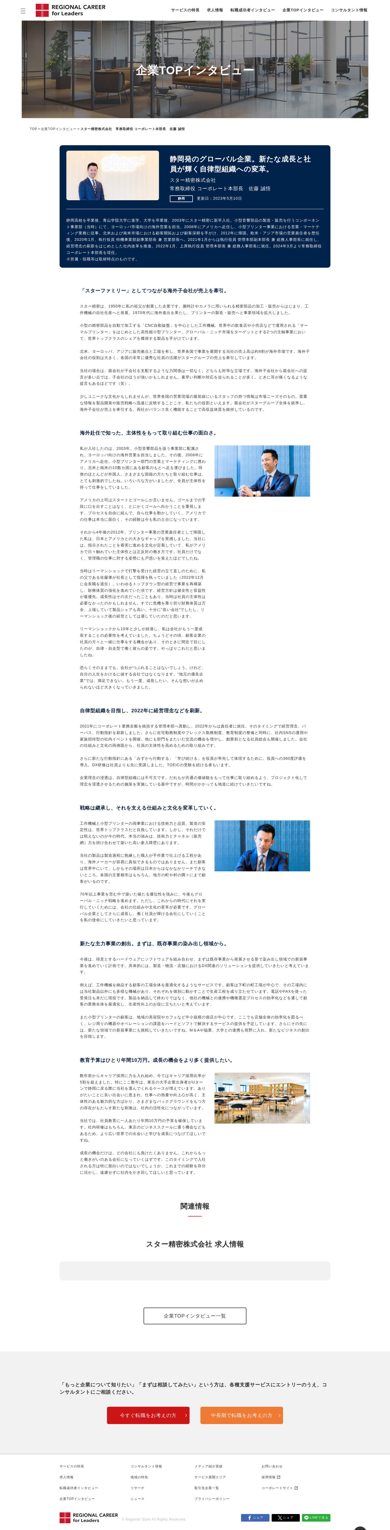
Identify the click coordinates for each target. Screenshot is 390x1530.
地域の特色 (139, 1477)
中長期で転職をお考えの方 (242, 1415)
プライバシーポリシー (212, 1499)
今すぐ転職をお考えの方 (148, 1415)
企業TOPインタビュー (303, 10)
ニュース (138, 1499)
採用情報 (269, 1477)
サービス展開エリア (210, 1477)
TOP (33, 129)
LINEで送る (319, 1517)
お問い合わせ (272, 1466)
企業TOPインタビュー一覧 (195, 1316)
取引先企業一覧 (206, 1488)
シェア (258, 1517)
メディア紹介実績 (208, 1466)
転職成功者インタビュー (252, 10)
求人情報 (215, 10)
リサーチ (138, 1488)
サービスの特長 (185, 10)
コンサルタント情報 (349, 10)
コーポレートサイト (277, 1488)
